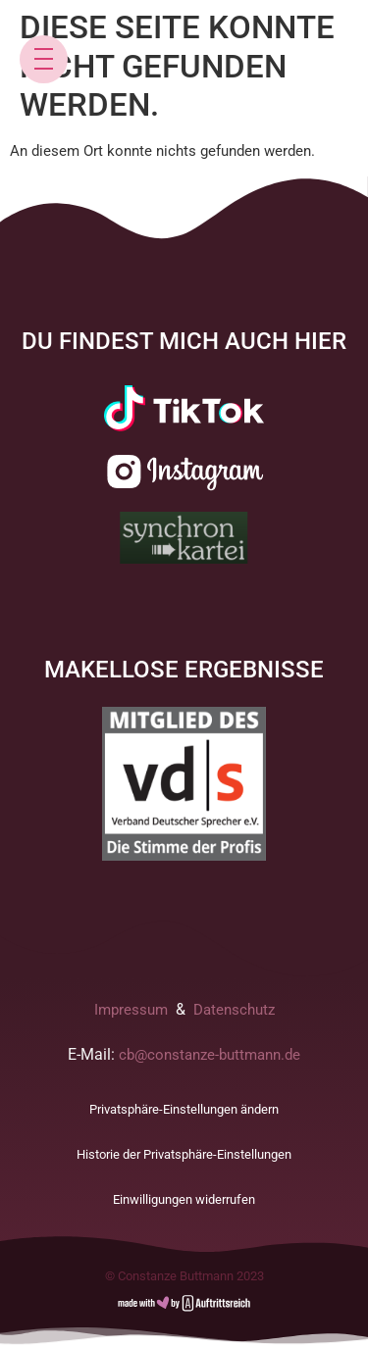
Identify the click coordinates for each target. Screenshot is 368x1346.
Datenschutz (234, 1010)
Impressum (131, 1010)
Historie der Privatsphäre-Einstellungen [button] (184, 1154)
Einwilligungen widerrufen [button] (184, 1199)
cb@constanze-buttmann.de (209, 1055)
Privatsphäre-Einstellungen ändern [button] (184, 1109)
